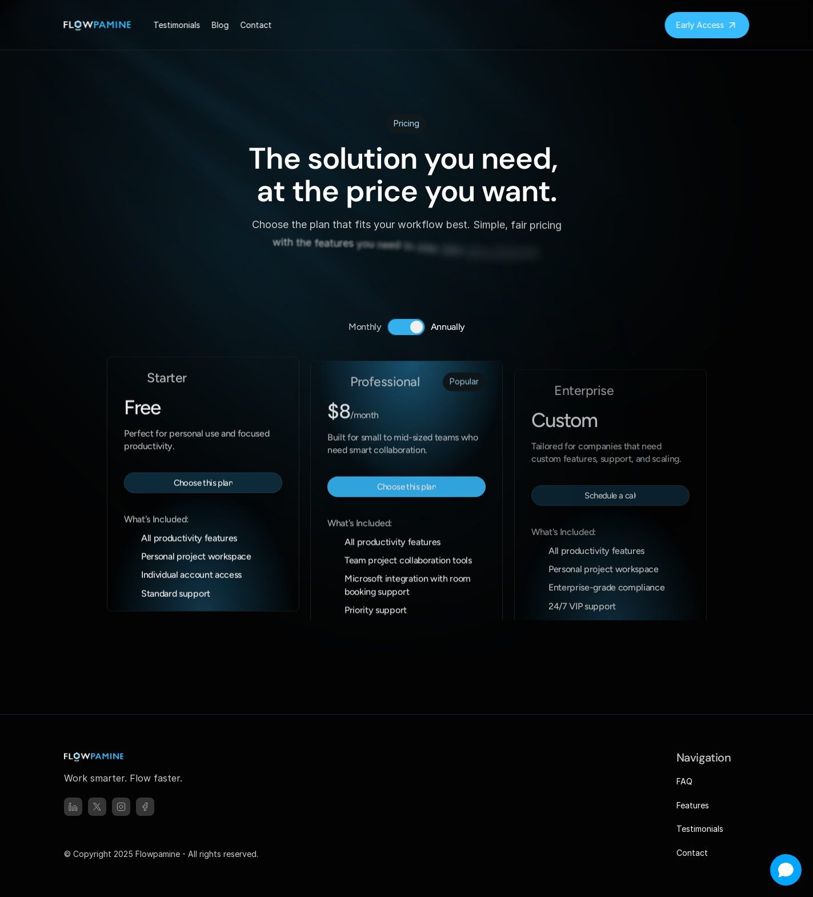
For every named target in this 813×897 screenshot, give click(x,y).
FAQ (684, 781)
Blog (220, 25)
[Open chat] (786, 870)
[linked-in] (73, 807)
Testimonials (699, 829)
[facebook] (145, 807)
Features (692, 805)
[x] (97, 807)
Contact (692, 853)
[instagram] (121, 807)
